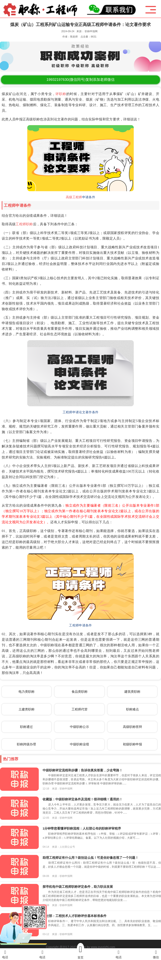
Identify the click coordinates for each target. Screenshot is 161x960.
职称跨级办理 (26, 744)
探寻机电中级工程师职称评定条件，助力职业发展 (78, 886)
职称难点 (132, 709)
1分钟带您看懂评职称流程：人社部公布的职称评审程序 (82, 828)
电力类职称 (26, 691)
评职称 (60, 94)
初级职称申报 (132, 744)
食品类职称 (80, 691)
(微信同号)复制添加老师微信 (80, 80)
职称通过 (26, 727)
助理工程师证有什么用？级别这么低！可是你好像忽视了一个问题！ (90, 857)
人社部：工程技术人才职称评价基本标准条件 (74, 916)
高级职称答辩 (132, 727)
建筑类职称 (132, 691)
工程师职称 (24, 224)
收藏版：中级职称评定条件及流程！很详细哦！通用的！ (82, 799)
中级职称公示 (79, 727)
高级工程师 (74, 197)
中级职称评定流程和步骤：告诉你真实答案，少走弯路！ (82, 770)
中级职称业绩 (79, 744)
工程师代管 (80, 709)
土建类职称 (26, 709)
